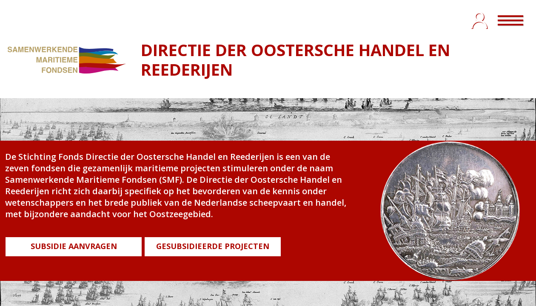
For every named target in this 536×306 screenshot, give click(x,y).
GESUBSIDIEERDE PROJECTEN (212, 246)
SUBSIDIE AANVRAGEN (74, 246)
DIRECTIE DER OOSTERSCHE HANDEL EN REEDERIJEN (295, 59)
